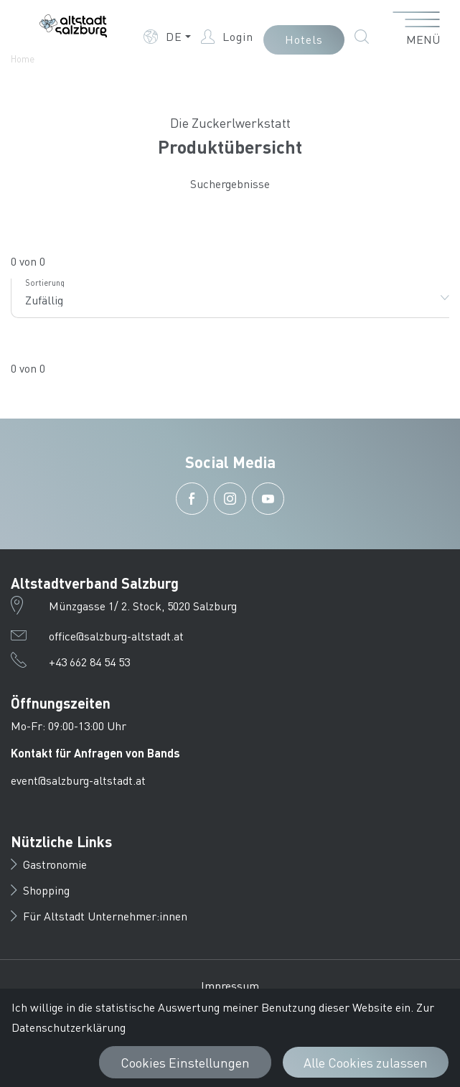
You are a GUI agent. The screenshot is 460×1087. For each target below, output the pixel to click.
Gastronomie (49, 864)
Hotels (304, 39)
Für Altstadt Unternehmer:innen (99, 915)
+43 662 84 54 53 (89, 661)
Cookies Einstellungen (185, 1062)
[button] (167, 37)
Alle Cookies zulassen (366, 1062)
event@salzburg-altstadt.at (78, 780)
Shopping (40, 889)
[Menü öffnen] (416, 29)
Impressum (230, 985)
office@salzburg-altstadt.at (116, 635)
